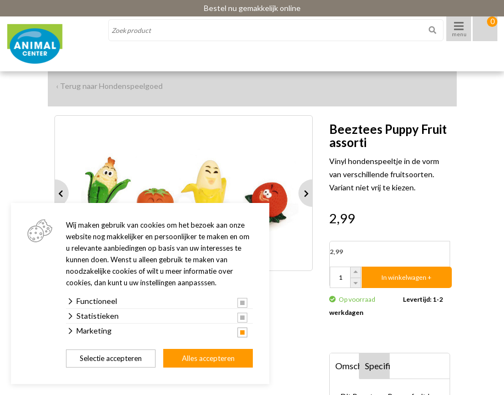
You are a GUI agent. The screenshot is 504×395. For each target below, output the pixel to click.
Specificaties (377, 365)
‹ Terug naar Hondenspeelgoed (109, 86)
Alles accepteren (208, 358)
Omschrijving (347, 365)
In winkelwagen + (406, 277)
